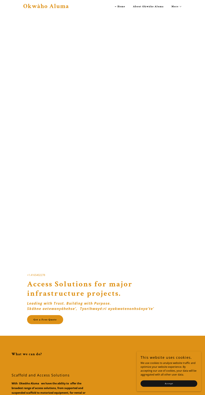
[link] (46, 7)
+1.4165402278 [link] (36, 275)
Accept (169, 383)
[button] (175, 7)
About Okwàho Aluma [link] (148, 6)
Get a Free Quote (45, 319)
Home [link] (121, 6)
